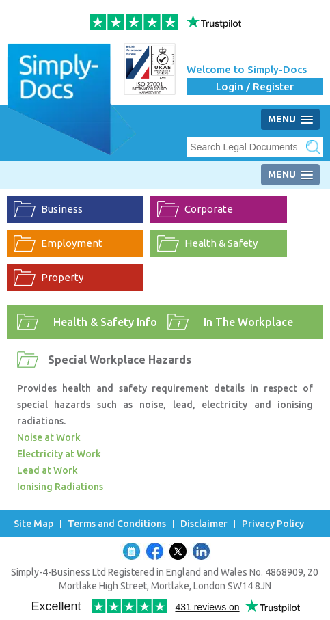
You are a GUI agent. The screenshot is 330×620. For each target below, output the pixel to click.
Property (62, 277)
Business (62, 209)
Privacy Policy (273, 524)
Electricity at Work (59, 453)
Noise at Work (49, 437)
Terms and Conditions (117, 524)
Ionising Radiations (60, 486)
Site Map (33, 524)
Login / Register (255, 86)
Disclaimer (204, 524)
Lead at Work (47, 470)
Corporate (208, 209)
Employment (71, 243)
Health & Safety (221, 243)
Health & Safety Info (105, 322)
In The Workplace (248, 322)
